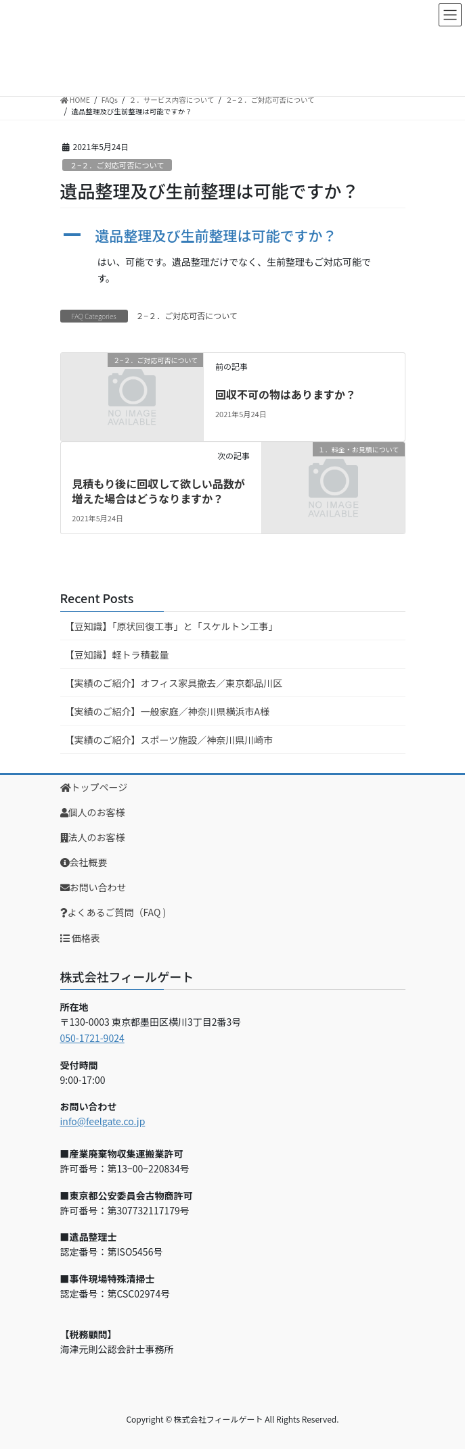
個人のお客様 (92, 812)
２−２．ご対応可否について (117, 165)
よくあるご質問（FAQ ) (113, 912)
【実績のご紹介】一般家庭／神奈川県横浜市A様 (167, 711)
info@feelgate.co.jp (103, 1121)
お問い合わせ (93, 887)
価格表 (80, 938)
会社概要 (84, 862)
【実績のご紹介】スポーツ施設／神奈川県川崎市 (169, 739)
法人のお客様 (92, 837)
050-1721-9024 (92, 1038)
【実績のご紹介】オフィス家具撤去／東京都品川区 (174, 683)
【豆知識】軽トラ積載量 (117, 654)
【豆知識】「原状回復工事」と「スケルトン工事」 (171, 626)
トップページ (94, 787)
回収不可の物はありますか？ (285, 394)
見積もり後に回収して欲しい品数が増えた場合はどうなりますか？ (158, 490)
